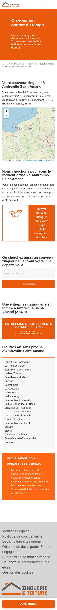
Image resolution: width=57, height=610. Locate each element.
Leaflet (11, 160)
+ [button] (6, 111)
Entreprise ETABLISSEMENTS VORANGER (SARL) (28, 325)
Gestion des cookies (17, 572)
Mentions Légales (15, 531)
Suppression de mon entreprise (26, 557)
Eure (6, 67)
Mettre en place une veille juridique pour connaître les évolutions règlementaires (26, 474)
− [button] (6, 116)
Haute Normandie (46, 64)
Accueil (5, 64)
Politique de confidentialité (22, 536)
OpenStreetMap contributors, (35, 160)
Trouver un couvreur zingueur (23, 64)
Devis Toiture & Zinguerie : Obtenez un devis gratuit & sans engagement (26, 546)
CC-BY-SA (50, 160)
